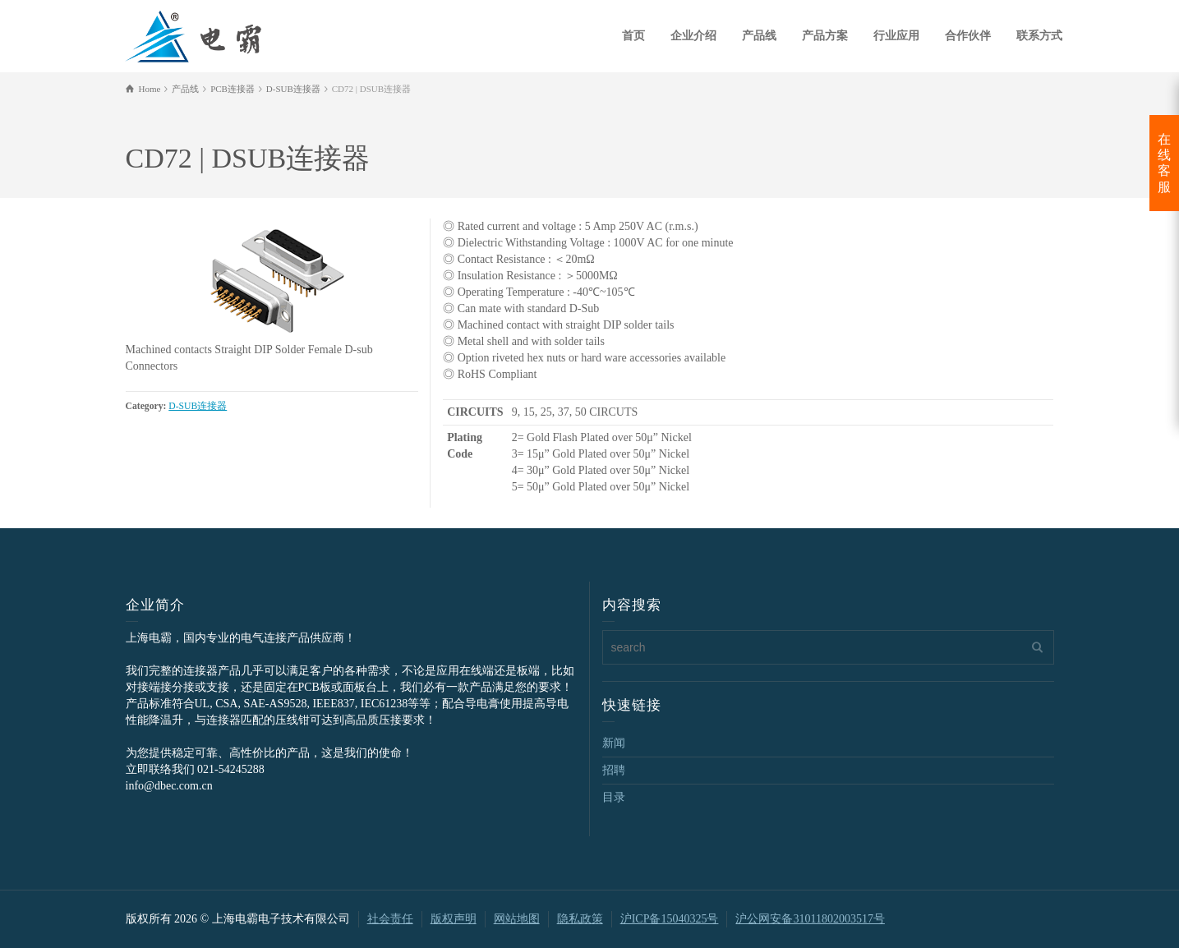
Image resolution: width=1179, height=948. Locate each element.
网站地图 (517, 919)
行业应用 (896, 36)
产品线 (759, 36)
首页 (633, 36)
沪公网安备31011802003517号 (809, 919)
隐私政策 (580, 919)
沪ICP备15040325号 (669, 919)
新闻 (613, 743)
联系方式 (1039, 36)
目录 (613, 797)
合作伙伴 (968, 36)
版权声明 (454, 919)
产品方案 (825, 36)
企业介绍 (693, 36)
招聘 (613, 770)
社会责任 (390, 919)
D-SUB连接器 (197, 406)
